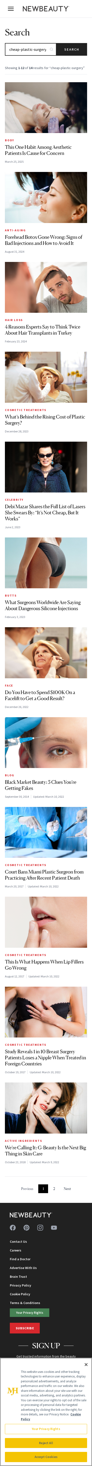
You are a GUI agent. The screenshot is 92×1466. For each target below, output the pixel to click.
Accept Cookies (46, 1457)
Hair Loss (14, 320)
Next (67, 1189)
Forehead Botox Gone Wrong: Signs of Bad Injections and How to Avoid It (43, 240)
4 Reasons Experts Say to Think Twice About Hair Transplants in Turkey (42, 330)
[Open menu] (11, 9)
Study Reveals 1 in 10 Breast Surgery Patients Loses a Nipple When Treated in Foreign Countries (45, 1058)
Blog (9, 775)
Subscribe (25, 1328)
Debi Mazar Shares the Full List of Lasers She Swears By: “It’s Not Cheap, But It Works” (45, 513)
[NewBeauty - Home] (46, 8)
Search (71, 49)
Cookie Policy (20, 1294)
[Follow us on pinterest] (26, 1228)
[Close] (86, 1364)
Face (9, 685)
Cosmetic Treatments (25, 410)
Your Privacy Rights (29, 1312)
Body (9, 140)
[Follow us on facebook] (13, 1228)
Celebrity (14, 499)
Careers (15, 1250)
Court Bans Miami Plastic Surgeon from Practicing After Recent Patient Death (44, 875)
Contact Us (18, 1241)
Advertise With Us (23, 1268)
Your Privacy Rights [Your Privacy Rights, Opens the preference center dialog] (46, 1429)
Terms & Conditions (25, 1303)
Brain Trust (18, 1276)
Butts (11, 595)
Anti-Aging (15, 230)
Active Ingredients (23, 1141)
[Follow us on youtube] (54, 1228)
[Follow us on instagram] (40, 1228)
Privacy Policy (20, 1285)
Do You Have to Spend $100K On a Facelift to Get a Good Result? (40, 695)
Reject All (46, 1443)
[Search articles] (30, 49)
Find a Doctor (20, 1259)
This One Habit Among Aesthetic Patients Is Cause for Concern (38, 150)
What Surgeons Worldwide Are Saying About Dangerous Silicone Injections (43, 605)
